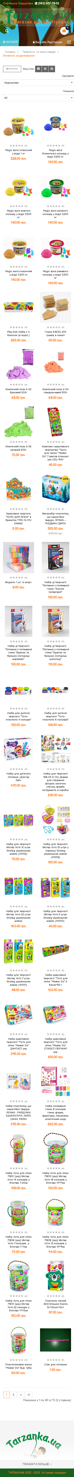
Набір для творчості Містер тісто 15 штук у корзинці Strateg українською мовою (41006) (55, 851)
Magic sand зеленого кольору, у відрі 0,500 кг (55, 214)
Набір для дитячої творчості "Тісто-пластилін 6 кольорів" (55, 716)
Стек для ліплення (55, 1364)
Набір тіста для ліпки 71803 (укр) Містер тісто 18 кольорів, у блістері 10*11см (55, 1178)
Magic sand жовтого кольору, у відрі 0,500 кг (18, 214)
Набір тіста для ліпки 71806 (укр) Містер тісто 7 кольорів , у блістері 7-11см (19, 1241)
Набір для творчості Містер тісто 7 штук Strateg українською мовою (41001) (18, 980)
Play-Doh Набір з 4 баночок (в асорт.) (18, 333)
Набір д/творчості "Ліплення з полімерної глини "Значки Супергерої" (55, 587)
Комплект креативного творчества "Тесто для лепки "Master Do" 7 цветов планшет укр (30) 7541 (55, 453)
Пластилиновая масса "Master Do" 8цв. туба (18, 1366)
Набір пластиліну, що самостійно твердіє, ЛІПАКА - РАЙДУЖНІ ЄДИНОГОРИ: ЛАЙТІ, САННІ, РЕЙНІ (18, 1112)
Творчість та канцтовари (38, 52)
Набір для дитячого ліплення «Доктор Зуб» (19, 777)
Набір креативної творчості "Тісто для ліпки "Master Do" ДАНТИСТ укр (19, 1043)
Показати (68, 91)
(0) (25, 145)
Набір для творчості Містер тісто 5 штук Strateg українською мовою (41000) (55, 916)
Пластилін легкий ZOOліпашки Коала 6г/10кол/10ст (55, 1304)
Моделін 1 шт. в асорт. (18, 582)
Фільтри (12, 69)
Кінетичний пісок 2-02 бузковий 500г (18, 391)
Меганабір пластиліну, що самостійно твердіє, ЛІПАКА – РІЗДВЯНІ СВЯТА (55, 518)
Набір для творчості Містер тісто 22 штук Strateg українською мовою (18, 916)
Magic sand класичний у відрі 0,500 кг (18, 273)
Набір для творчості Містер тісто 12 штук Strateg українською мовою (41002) (18, 849)
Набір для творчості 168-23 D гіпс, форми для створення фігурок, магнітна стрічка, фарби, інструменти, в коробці (55, 782)
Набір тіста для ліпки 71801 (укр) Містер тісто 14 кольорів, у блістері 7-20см (19, 1178)
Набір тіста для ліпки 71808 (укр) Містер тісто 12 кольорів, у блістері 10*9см (55, 1241)
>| (28, 1394)
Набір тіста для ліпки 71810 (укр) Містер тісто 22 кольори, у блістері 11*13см (19, 1305)
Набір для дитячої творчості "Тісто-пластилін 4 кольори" (18, 716)
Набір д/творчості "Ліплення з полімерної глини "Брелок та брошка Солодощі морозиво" (18, 652)
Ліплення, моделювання (19, 55)
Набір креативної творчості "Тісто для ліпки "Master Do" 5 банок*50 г (55, 980)
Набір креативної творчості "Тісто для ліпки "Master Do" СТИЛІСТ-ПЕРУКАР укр (55, 1045)
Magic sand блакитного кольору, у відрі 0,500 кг (55, 153)
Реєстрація (54, 42)
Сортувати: (68, 76)
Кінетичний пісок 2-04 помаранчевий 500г (55, 391)
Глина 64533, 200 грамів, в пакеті (55, 333)
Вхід (39, 42)
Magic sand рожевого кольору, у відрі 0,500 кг (55, 274)
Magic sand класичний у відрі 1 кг (18, 152)
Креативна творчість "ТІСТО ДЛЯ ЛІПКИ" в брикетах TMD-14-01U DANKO (19, 518)
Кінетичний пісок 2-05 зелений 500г (18, 448)
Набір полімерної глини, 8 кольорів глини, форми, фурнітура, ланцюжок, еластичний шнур (55, 1112)
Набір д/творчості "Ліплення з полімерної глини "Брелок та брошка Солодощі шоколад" (55, 652)
